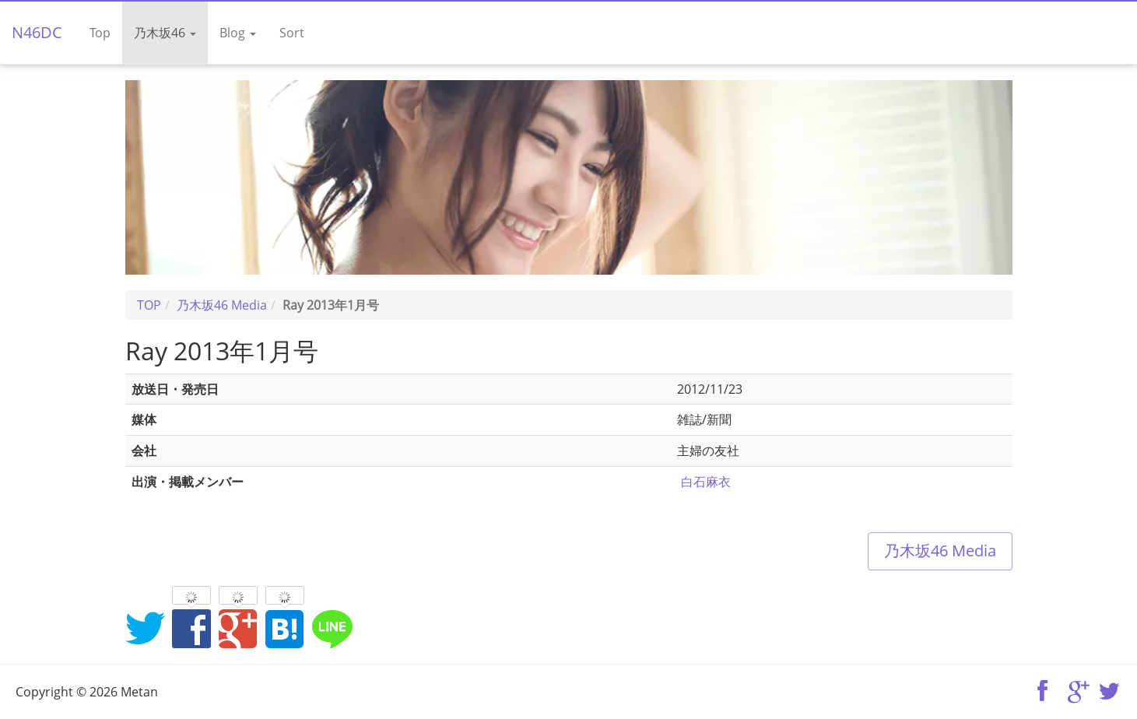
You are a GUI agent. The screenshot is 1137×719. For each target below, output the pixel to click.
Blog (237, 32)
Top (100, 32)
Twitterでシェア (144, 628)
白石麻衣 (706, 481)
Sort (291, 32)
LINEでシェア (331, 628)
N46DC (37, 32)
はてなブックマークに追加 (284, 628)
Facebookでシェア (191, 628)
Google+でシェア (238, 628)
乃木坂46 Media (940, 550)
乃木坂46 (165, 32)
